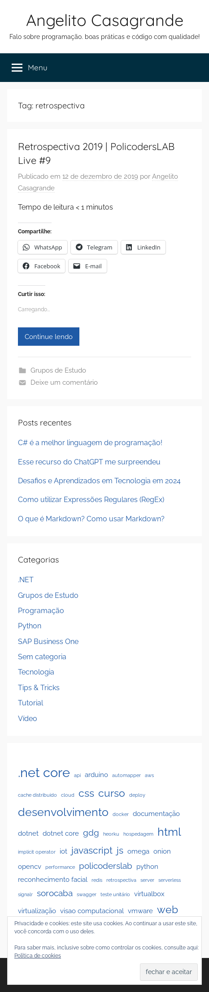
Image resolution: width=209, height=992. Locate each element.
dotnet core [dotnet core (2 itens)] (61, 833)
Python (29, 626)
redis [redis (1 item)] (96, 880)
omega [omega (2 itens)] (138, 851)
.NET (26, 579)
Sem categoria (42, 657)
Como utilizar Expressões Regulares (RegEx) (91, 499)
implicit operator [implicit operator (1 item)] (37, 852)
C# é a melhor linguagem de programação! (90, 442)
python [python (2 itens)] (147, 866)
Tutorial (30, 703)
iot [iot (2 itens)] (63, 851)
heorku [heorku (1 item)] (111, 834)
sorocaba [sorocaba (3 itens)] (55, 893)
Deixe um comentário (64, 382)
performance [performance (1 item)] (60, 867)
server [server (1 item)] (147, 880)
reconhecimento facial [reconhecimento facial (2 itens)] (52, 879)
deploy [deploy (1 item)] (137, 795)
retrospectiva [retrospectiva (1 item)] (121, 880)
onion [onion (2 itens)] (162, 851)
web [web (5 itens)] (167, 909)
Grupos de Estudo (58, 370)
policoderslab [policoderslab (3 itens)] (105, 866)
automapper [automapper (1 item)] (126, 775)
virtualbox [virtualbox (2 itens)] (149, 893)
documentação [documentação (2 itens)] (156, 813)
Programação (41, 610)
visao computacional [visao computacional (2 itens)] (92, 910)
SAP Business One (48, 641)
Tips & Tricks (39, 687)
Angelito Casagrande (104, 20)
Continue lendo (49, 337)
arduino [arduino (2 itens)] (96, 774)
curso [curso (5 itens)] (111, 793)
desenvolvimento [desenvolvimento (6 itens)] (63, 812)
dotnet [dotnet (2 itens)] (28, 833)
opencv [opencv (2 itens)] (29, 866)
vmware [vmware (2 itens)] (140, 910)
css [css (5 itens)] (86, 793)
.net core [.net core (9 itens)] (44, 772)
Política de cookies (37, 956)
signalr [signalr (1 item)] (25, 894)
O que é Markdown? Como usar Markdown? (91, 519)
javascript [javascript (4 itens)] (92, 850)
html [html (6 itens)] (169, 831)
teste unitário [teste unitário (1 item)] (115, 894)
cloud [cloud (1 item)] (67, 795)
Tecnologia (36, 672)
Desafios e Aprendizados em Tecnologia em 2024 (99, 481)
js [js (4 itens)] (120, 850)
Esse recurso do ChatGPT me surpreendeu (89, 462)
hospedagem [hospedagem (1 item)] (138, 834)
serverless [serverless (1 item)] (169, 880)
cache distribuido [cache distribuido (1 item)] (37, 795)
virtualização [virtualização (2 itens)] (37, 910)
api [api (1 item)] (77, 775)
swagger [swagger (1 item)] (86, 894)
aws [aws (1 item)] (149, 775)
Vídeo (27, 718)
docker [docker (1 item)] (121, 814)
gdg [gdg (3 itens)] (91, 832)
